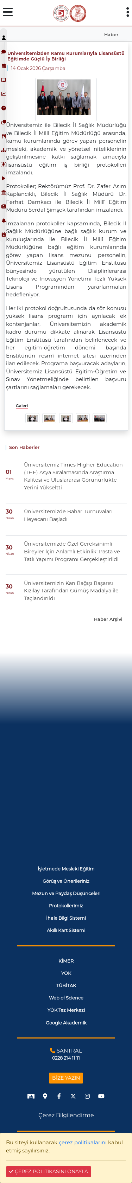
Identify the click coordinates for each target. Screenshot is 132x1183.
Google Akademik (66, 1023)
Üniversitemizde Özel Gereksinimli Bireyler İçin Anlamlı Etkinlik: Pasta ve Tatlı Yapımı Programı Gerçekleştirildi (72, 551)
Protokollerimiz (66, 905)
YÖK (66, 973)
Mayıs (10, 478)
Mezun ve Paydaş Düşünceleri (66, 893)
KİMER (66, 961)
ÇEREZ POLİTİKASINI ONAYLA (48, 1171)
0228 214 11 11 (66, 1058)
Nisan (10, 518)
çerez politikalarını (83, 1142)
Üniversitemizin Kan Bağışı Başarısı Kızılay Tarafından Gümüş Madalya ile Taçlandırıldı (71, 591)
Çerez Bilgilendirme (66, 1115)
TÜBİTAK (66, 985)
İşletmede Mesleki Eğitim (66, 869)
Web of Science (66, 998)
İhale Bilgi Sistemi (66, 918)
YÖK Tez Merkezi (66, 1010)
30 (9, 511)
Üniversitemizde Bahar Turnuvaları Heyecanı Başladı (68, 515)
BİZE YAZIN (66, 1078)
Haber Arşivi (108, 619)
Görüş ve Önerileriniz (66, 881)
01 (9, 472)
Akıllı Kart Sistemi (66, 930)
